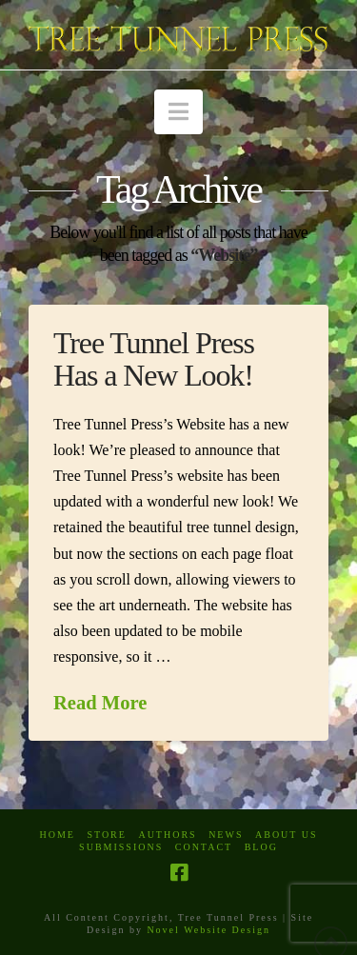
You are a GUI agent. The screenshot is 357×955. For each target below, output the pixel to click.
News (225, 834)
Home (56, 834)
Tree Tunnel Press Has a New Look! (153, 359)
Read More (100, 702)
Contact (203, 847)
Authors (167, 834)
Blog (261, 847)
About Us (286, 834)
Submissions (121, 847)
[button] (178, 112)
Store (107, 834)
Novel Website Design (208, 930)
